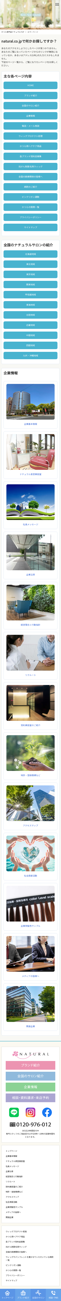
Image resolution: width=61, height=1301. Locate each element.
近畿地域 (30, 325)
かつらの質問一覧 (30, 207)
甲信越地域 (30, 294)
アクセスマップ (30, 823)
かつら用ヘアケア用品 (30, 146)
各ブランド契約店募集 (30, 156)
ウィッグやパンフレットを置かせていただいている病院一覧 (29, 1258)
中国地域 (30, 335)
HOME (30, 85)
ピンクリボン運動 (30, 196)
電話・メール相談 (30, 125)
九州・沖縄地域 (30, 355)
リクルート (10, 1181)
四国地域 (30, 345)
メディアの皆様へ (13, 1212)
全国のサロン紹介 (30, 105)
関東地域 (30, 284)
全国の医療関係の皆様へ (31, 176)
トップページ (11, 1150)
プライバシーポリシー (30, 217)
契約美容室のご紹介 (14, 1186)
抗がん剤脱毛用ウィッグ (31, 166)
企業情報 (30, 115)
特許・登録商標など (30, 773)
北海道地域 (30, 254)
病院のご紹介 (30, 186)
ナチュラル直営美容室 (30, 472)
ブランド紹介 (30, 95)
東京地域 (30, 274)
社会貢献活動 (30, 874)
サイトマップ (30, 227)
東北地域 (30, 264)
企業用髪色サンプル (30, 924)
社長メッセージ (30, 522)
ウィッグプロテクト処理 (31, 136)
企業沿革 (30, 572)
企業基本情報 (30, 422)
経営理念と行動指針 (30, 623)
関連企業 (9, 1217)
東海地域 (30, 304)
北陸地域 (30, 314)
